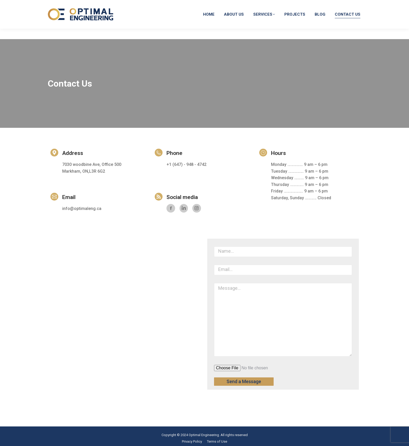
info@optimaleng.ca (285, 5)
